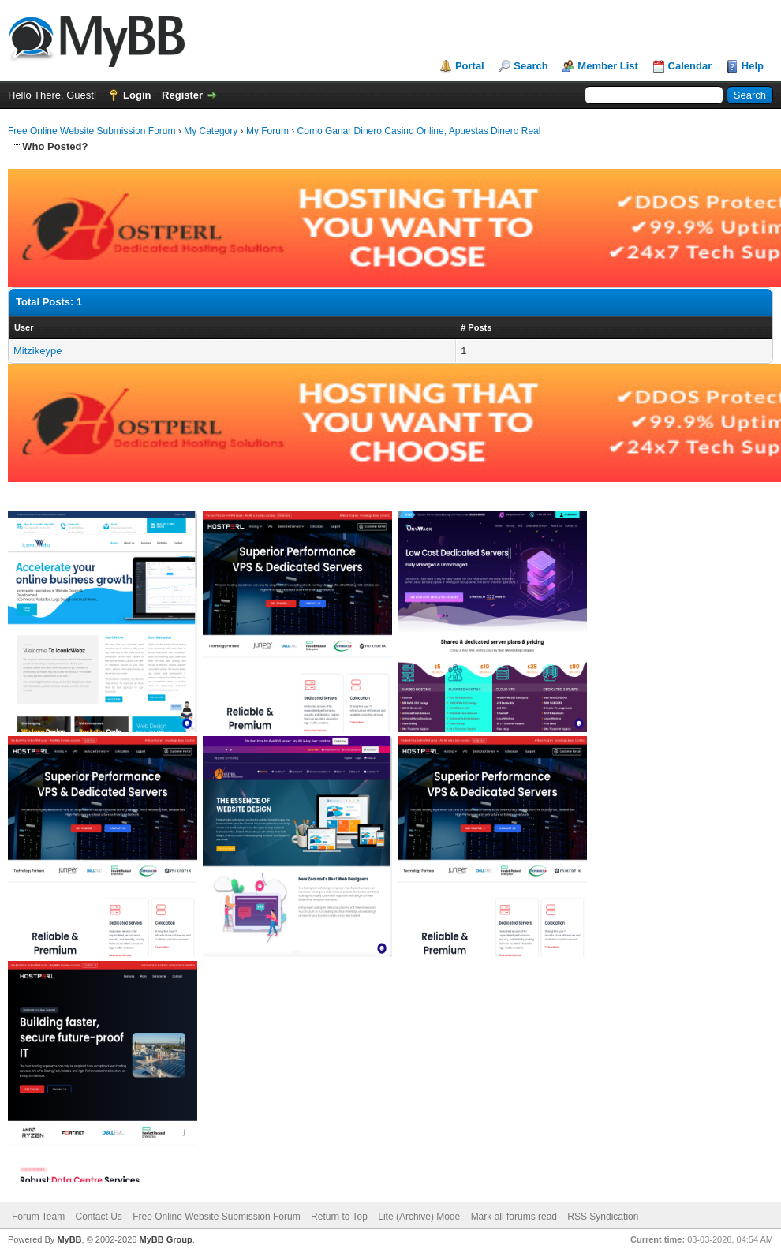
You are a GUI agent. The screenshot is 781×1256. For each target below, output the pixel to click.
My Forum (267, 130)
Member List (607, 66)
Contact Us (98, 1216)
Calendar (690, 66)
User (23, 327)
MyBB (69, 1239)
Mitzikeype (37, 351)
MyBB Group (165, 1239)
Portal (469, 66)
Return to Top (339, 1216)
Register (182, 95)
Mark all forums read (514, 1216)
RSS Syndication (602, 1216)
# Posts (476, 327)
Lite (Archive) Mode (419, 1216)
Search (530, 66)
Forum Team (38, 1216)
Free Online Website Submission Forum (92, 130)
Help (753, 66)
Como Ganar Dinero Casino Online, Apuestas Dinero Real (419, 130)
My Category (210, 130)
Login (137, 95)
